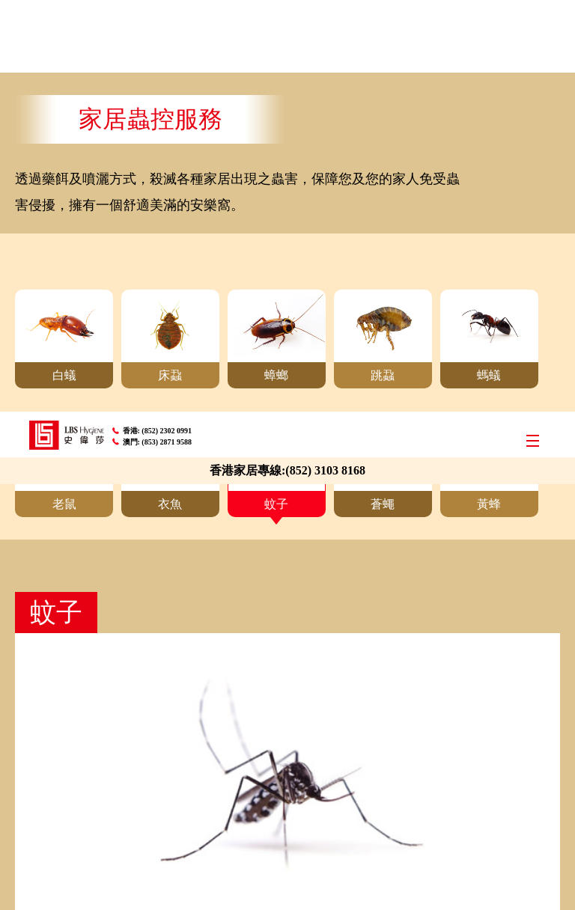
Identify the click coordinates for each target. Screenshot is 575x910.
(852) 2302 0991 (167, 19)
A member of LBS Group (79, 881)
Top (550, 619)
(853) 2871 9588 (167, 30)
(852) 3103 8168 (325, 58)
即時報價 (287, 563)
